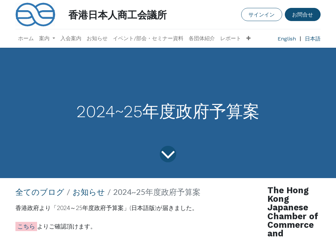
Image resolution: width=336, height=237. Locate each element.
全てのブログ (39, 192)
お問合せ (302, 14)
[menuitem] (25, 38)
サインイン (261, 14)
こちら (26, 226)
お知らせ (89, 192)
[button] (248, 38)
